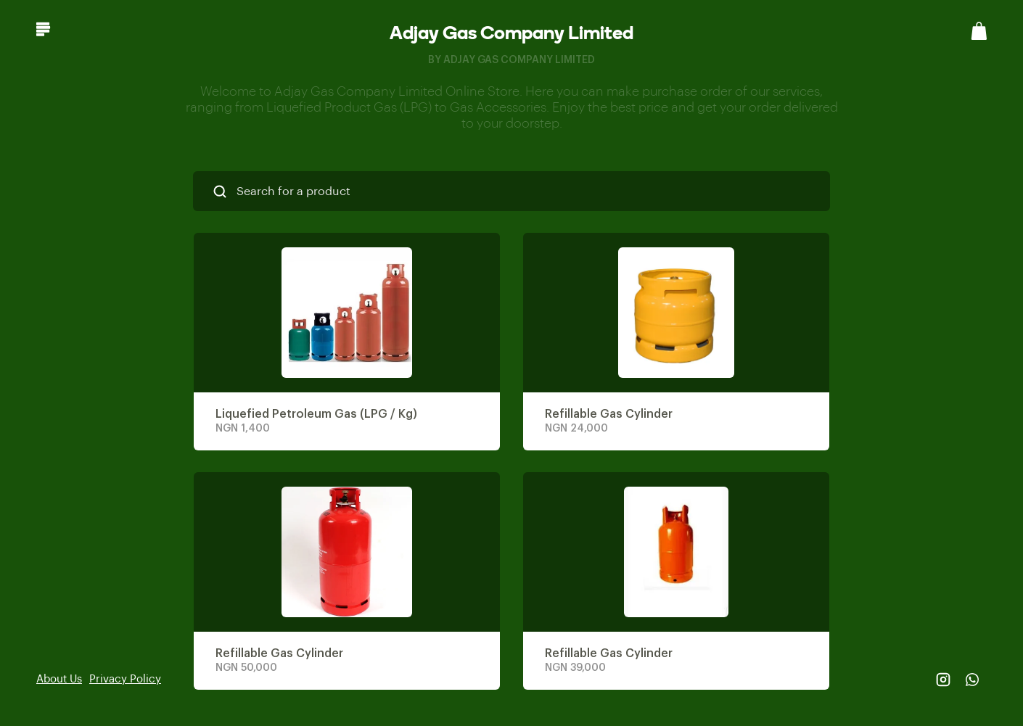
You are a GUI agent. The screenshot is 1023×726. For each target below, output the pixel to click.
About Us (59, 679)
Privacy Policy (125, 679)
